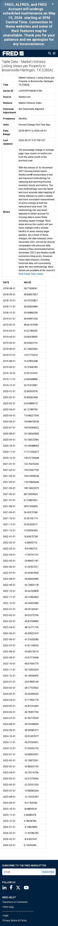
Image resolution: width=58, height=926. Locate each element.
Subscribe (48, 871)
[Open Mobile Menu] (54, 54)
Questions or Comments (15, 902)
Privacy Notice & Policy (15, 920)
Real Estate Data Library (31, 273)
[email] (21, 872)
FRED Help (8, 907)
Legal (5, 915)
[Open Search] (50, 54)
